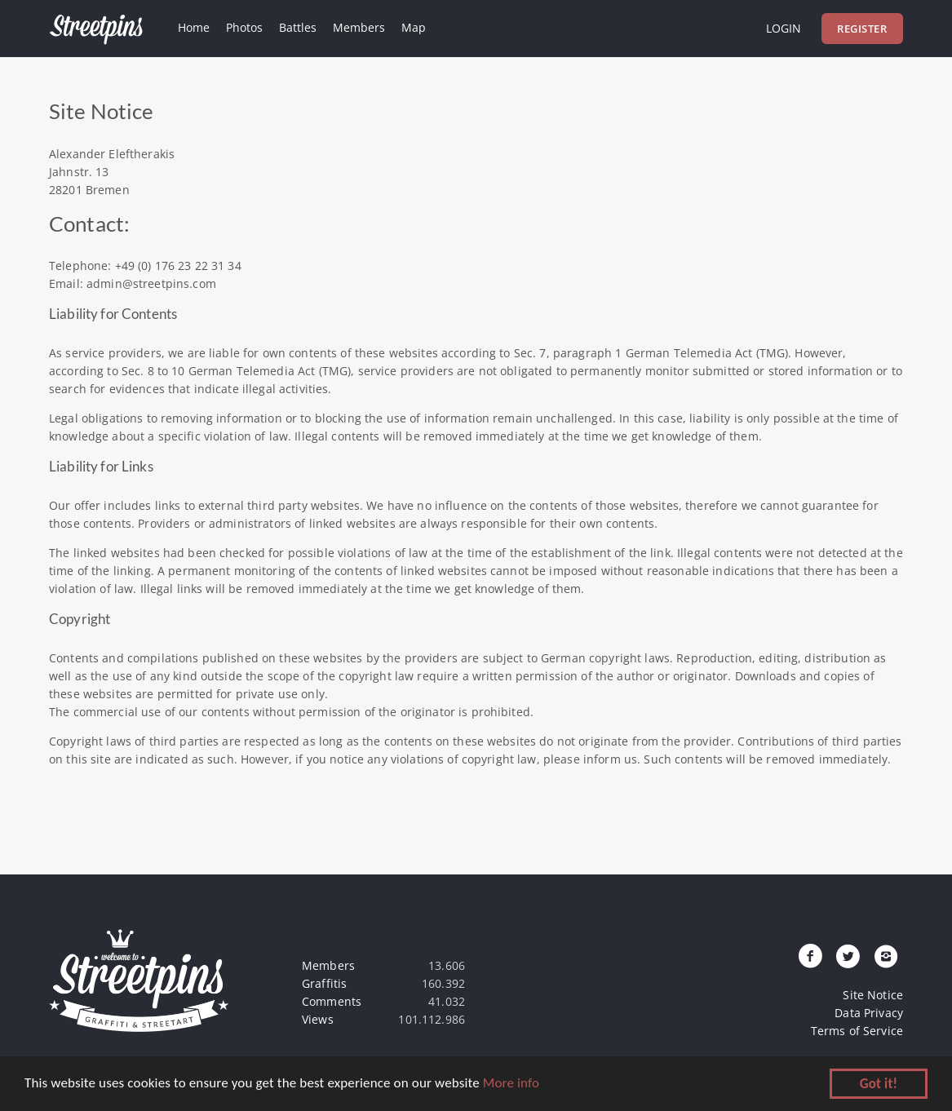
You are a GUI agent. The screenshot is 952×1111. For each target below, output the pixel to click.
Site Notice (873, 995)
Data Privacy (869, 1012)
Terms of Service (857, 1030)
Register (862, 28)
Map (413, 27)
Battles (298, 27)
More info (511, 1083)
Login (783, 28)
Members (359, 27)
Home (194, 27)
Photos (244, 27)
